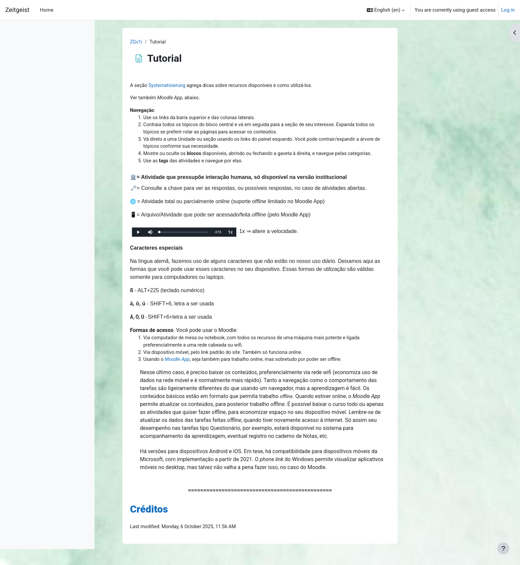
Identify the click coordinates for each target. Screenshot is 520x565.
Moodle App (220, 363)
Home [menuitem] (46, 10)
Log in (508, 10)
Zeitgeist (17, 10)
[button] (385, 10)
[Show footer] (503, 548)
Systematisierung (210, 86)
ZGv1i (178, 42)
